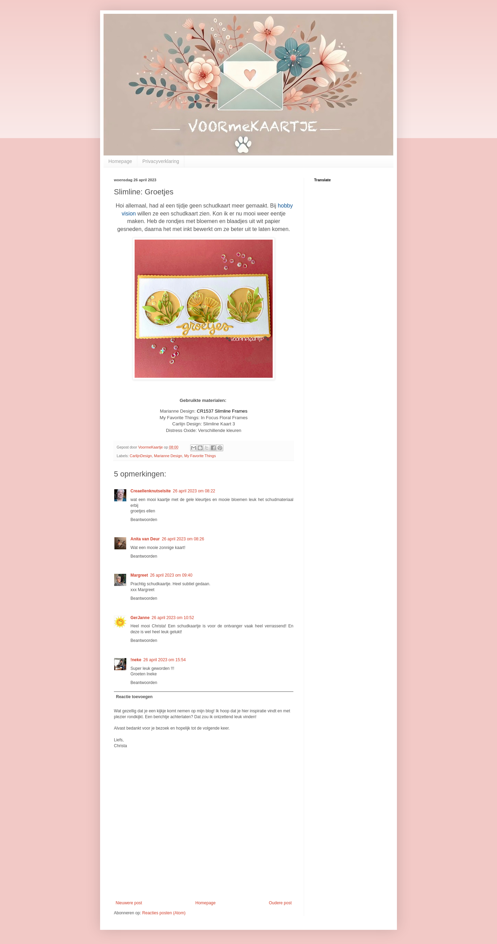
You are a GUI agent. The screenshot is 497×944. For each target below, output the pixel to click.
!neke (135, 659)
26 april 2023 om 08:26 (183, 539)
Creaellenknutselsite (150, 491)
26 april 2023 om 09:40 (171, 575)
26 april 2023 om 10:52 (173, 617)
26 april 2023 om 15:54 (164, 659)
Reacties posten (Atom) (163, 913)
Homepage (120, 161)
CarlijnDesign (141, 456)
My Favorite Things (200, 456)
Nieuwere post (129, 902)
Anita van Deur (145, 539)
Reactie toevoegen (134, 696)
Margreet (139, 575)
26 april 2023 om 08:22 (194, 491)
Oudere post (280, 902)
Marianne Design (168, 456)
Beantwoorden (143, 519)
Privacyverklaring (161, 161)
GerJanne (139, 617)
